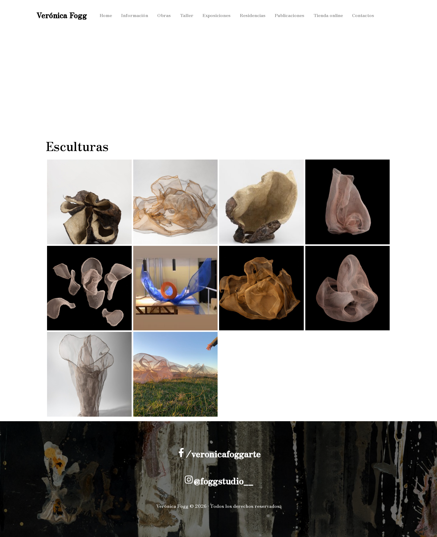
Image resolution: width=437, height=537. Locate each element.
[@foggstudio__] (188, 479)
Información (135, 15)
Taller (188, 15)
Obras (165, 15)
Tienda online (333, 15)
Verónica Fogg (61, 15)
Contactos (368, 15)
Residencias (255, 15)
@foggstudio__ (223, 481)
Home (106, 15)
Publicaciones (293, 15)
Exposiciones (218, 15)
